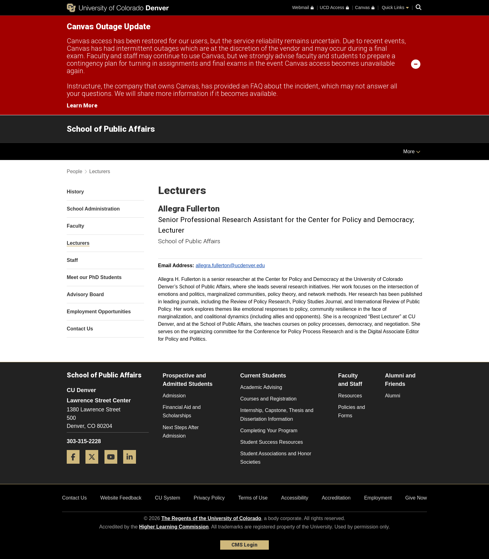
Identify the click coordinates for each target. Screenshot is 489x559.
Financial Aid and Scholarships (182, 411)
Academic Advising (261, 387)
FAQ (256, 86)
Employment (378, 497)
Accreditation (336, 497)
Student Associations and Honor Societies (275, 458)
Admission (174, 395)
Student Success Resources (271, 442)
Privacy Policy (209, 497)
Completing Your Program (268, 430)
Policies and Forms (351, 411)
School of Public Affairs (111, 129)
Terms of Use (253, 497)
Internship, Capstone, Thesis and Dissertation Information (276, 414)
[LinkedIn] (132, 466)
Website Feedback (120, 497)
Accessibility (294, 497)
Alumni (392, 395)
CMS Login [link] (244, 545)
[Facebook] (75, 466)
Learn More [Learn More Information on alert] (82, 105)
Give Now (416, 497)
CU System (167, 497)
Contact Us (74, 497)
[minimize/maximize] (415, 64)
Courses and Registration (268, 398)
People (74, 171)
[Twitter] (94, 466)
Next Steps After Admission (181, 431)
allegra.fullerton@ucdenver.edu (230, 265)
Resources (350, 395)
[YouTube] (113, 466)
